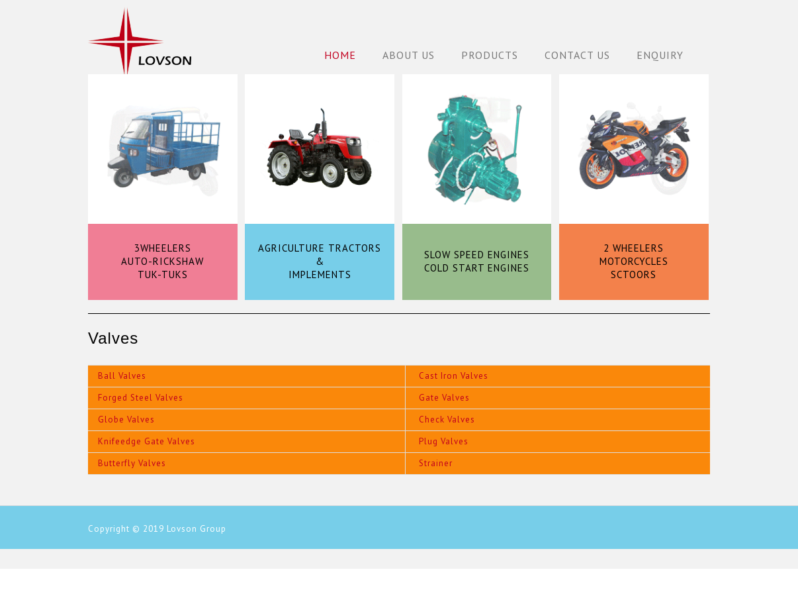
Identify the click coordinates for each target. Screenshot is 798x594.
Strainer (436, 463)
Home (340, 55)
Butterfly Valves (132, 463)
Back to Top (779, 575)
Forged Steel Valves (140, 397)
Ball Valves (122, 375)
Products (489, 55)
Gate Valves (444, 397)
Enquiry (660, 55)
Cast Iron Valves (453, 375)
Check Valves (447, 419)
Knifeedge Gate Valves (146, 441)
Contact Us (577, 55)
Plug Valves (443, 441)
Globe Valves (126, 419)
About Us (408, 55)
